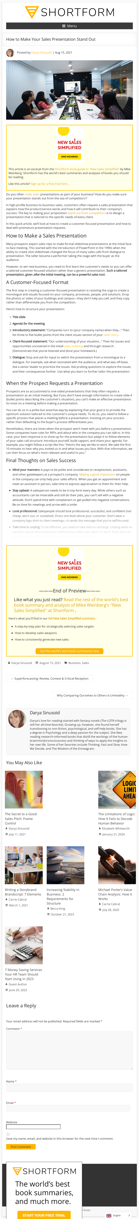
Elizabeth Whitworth (116, 828)
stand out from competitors (87, 213)
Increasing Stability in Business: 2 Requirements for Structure (63, 896)
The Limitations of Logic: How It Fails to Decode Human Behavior (117, 818)
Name (11, 1081)
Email (11, 1103)
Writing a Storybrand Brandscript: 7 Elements (23, 891)
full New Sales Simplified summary (72, 618)
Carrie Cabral (18, 899)
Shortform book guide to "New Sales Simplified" (87, 169)
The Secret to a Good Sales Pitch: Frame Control (21, 818)
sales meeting (73, 346)
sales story (111, 335)
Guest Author (18, 984)
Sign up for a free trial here (49, 184)
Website (11, 1122)
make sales (32, 194)
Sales (85, 663)
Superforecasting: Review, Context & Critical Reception (50, 678)
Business (74, 663)
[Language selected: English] (118, 1215)
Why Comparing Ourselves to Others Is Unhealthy (92, 695)
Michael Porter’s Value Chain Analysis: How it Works (115, 894)
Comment (14, 1029)
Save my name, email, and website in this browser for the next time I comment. (59, 1139)
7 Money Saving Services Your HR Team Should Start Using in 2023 (23, 974)
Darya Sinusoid (41, 52)
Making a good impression (97, 474)
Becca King (57, 909)
